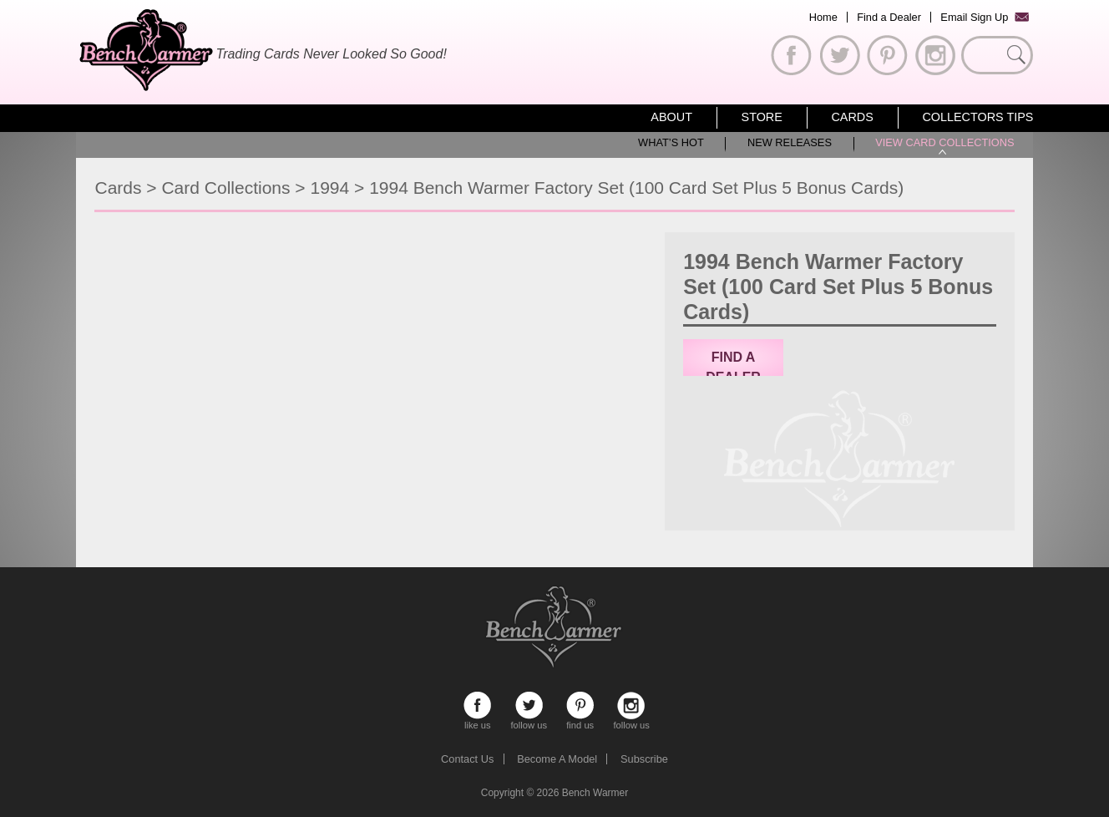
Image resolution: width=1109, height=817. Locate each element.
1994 (329, 187)
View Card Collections (944, 142)
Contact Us (467, 759)
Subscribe (644, 759)
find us (580, 705)
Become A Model (557, 759)
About (671, 117)
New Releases (789, 142)
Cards (852, 117)
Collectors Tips (977, 117)
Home (823, 17)
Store (762, 117)
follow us (529, 705)
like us (477, 705)
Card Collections (225, 187)
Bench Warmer (595, 793)
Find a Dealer (889, 17)
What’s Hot (671, 142)
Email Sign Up (974, 17)
